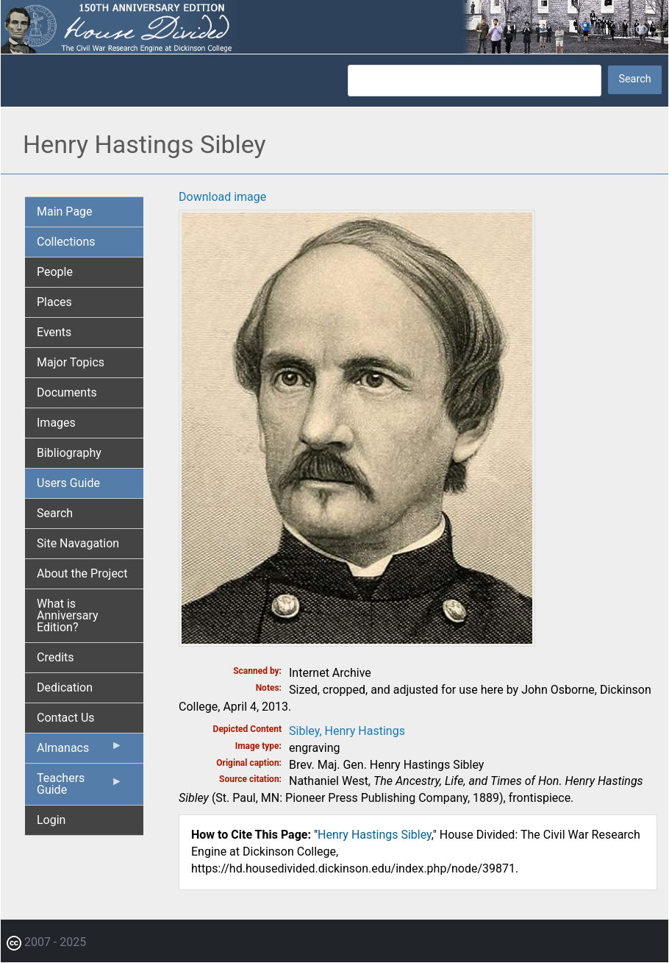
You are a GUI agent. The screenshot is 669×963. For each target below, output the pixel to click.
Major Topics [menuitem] (70, 362)
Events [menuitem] (54, 332)
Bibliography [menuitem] (69, 453)
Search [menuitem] (55, 513)
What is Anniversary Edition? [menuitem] (68, 615)
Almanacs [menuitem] (80, 751)
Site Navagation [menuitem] (78, 543)
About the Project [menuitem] (82, 573)
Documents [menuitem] (67, 392)
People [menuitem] (55, 272)
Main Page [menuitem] (65, 211)
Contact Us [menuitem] (66, 718)
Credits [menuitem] (55, 657)
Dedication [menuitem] (65, 687)
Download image (222, 197)
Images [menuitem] (56, 423)
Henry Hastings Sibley (375, 835)
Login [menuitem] (51, 820)
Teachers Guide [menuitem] (80, 788)
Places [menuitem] (54, 302)
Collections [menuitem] (66, 242)
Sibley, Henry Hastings (347, 731)
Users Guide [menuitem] (68, 483)
